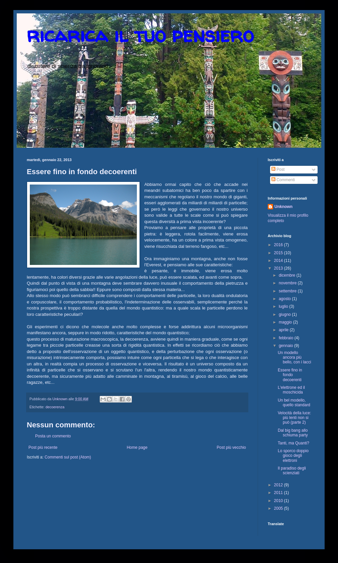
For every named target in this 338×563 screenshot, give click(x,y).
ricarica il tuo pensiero (140, 35)
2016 (279, 244)
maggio (286, 322)
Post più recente (43, 447)
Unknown (283, 206)
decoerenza (55, 407)
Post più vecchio (231, 447)
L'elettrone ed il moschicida (291, 390)
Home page (137, 447)
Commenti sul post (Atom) (68, 457)
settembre (288, 291)
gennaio (286, 345)
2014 (279, 260)
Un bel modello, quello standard (294, 402)
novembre (288, 283)
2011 (279, 492)
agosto (285, 298)
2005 (279, 508)
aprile (284, 330)
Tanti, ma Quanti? (293, 443)
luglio (284, 306)
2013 (279, 268)
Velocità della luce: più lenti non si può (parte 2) (294, 418)
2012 (279, 485)
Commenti (283, 180)
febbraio (286, 338)
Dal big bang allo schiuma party (293, 432)
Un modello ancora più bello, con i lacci (294, 357)
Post (277, 169)
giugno (285, 314)
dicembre (288, 275)
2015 (279, 253)
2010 (279, 500)
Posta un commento (53, 436)
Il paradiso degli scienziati (292, 470)
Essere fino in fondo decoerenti (290, 375)
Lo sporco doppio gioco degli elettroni (293, 455)
